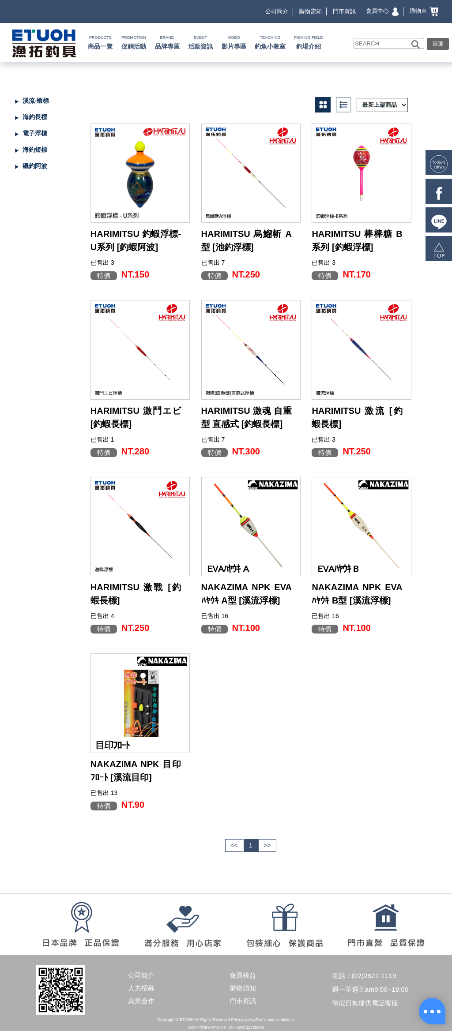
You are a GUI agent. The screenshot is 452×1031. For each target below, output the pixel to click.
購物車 (424, 10)
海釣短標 (35, 149)
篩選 (438, 43)
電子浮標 (35, 133)
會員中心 (382, 10)
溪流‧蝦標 (36, 100)
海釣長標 (35, 116)
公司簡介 (276, 11)
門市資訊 (344, 11)
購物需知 (310, 11)
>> (267, 845)
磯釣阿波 (35, 165)
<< (233, 845)
